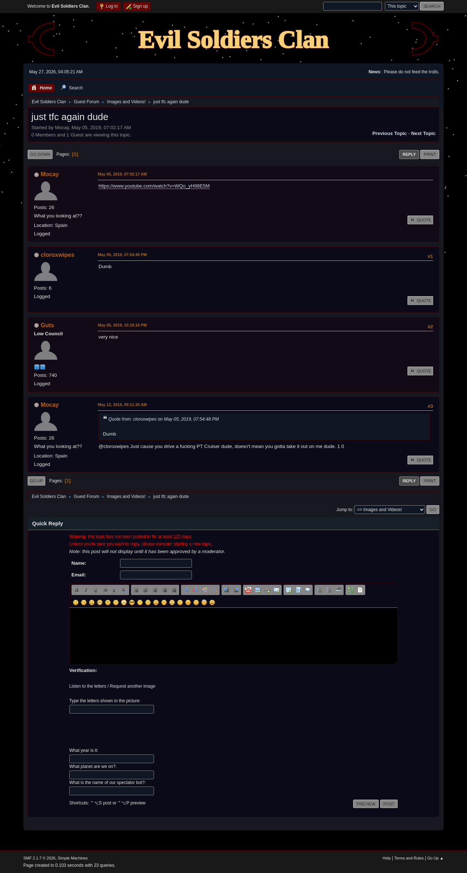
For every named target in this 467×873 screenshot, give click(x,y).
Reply (409, 154)
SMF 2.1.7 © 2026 (39, 858)
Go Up (36, 481)
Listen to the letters (87, 686)
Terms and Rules (409, 858)
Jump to (344, 509)
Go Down (40, 154)
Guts (47, 325)
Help (387, 858)
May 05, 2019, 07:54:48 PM (122, 254)
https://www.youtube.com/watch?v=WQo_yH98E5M (154, 186)
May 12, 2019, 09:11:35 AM (122, 404)
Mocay (49, 174)
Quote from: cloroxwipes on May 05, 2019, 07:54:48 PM (163, 419)
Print (430, 154)
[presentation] (124, 730)
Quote (420, 220)
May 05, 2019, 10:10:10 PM (122, 325)
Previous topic (389, 133)
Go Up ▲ (435, 858)
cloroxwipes (57, 255)
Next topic (423, 133)
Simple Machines (73, 858)
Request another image (132, 686)
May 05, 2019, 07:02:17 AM (122, 174)
